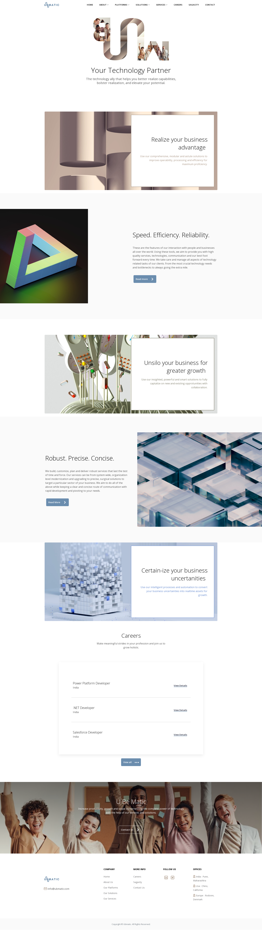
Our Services (110, 898)
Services (161, 4)
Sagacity (194, 4)
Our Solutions (110, 893)
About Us (108, 882)
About (104, 4)
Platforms (122, 4)
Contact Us (130, 830)
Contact (210, 4)
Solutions (143, 4)
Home (90, 4)
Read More (57, 502)
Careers (178, 4)
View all (130, 762)
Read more (144, 279)
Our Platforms (111, 887)
